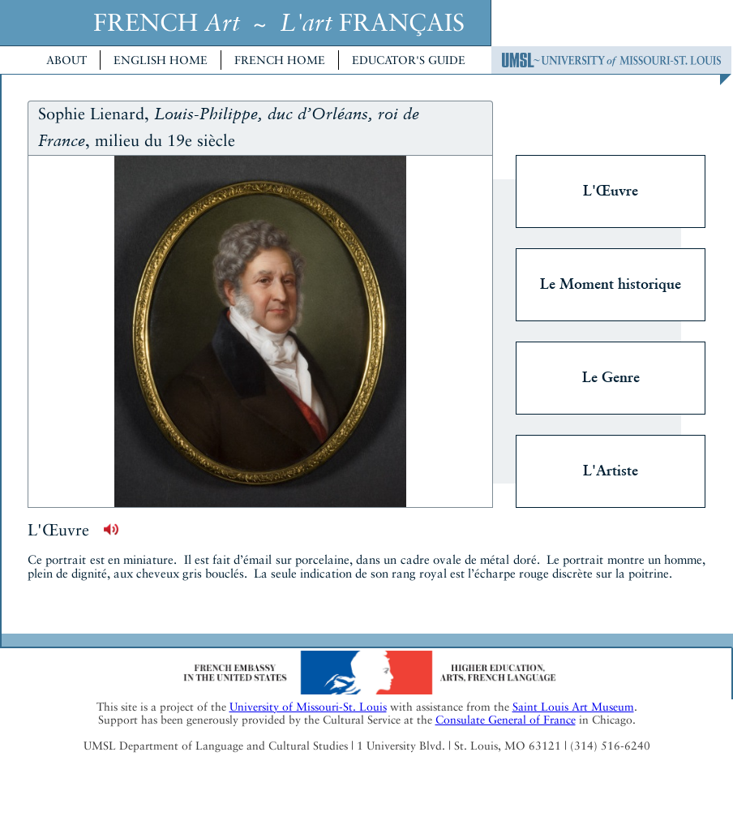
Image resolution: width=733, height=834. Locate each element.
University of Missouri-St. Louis (308, 706)
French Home (279, 60)
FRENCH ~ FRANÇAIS (279, 22)
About (66, 60)
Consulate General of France (505, 719)
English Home (161, 60)
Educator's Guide (408, 60)
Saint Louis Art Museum (573, 706)
